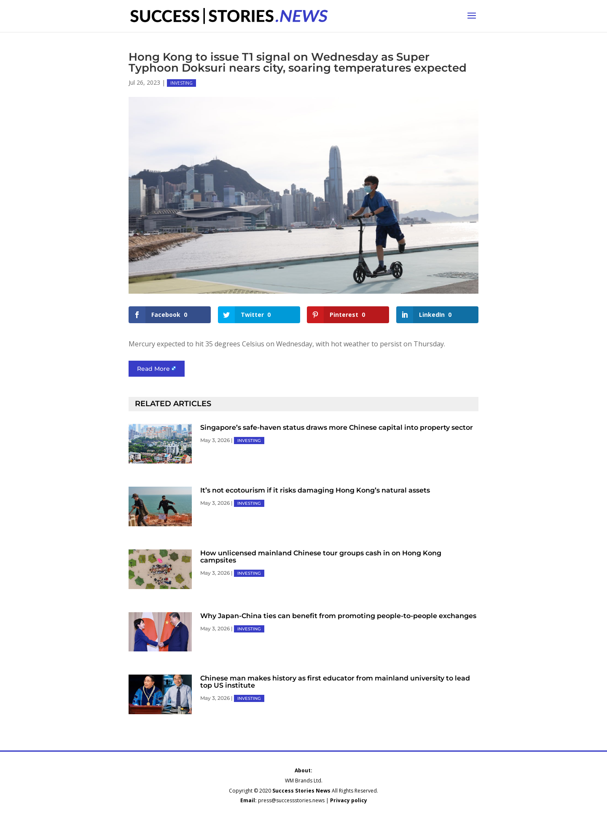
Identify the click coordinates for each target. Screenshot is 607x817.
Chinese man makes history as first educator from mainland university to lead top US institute (335, 681)
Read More (153, 368)
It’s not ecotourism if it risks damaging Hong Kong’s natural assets (315, 490)
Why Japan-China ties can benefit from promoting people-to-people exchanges (338, 616)
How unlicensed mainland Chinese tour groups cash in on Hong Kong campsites (320, 556)
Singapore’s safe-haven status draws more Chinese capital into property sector (336, 427)
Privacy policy (348, 800)
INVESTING (181, 83)
